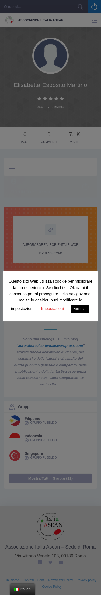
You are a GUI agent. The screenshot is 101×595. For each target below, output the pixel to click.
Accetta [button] (79, 309)
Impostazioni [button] (52, 308)
